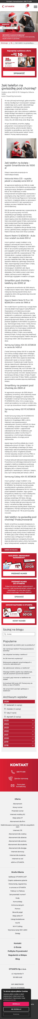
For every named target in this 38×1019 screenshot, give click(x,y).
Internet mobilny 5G (17, 814)
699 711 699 (28, 1)
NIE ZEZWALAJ (16, 1009)
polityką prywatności (9, 1000)
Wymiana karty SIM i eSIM (17, 930)
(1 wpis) (11, 713)
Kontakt (17, 943)
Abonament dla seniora (17, 841)
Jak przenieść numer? (17, 894)
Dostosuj (16, 1014)
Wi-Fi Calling (17, 926)
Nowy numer (17, 807)
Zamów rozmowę (21, 779)
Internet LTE (17, 830)
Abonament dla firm (17, 821)
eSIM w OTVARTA (17, 862)
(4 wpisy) (14, 705)
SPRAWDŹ (19, 73)
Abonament (17, 804)
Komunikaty (17, 902)
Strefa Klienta (17, 872)
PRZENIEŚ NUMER (19, 574)
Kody (17, 898)
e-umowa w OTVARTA (17, 887)
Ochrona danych (17, 905)
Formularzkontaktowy (21, 785)
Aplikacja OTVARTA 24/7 (17, 877)
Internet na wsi (17, 859)
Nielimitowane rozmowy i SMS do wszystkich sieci (17, 826)
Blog (12, 43)
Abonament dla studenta (17, 844)
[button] (26, 6)
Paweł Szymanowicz (13, 96)
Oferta (18, 799)
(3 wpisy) (14, 717)
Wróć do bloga (10, 550)
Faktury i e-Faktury (17, 891)
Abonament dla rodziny (17, 834)
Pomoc (17, 909)
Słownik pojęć (17, 912)
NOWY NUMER (19, 621)
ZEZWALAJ (16, 1004)
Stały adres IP (18, 818)
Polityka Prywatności (17, 951)
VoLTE (17, 923)
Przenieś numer (17, 811)
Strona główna (5, 43)
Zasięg (17, 933)
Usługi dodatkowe (17, 919)
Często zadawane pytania (17, 880)
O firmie (17, 947)
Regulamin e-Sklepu (17, 955)
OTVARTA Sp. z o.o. (17, 969)
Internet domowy (17, 852)
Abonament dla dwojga (17, 848)
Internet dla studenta (17, 855)
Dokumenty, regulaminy (18, 884)
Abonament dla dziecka (17, 837)
